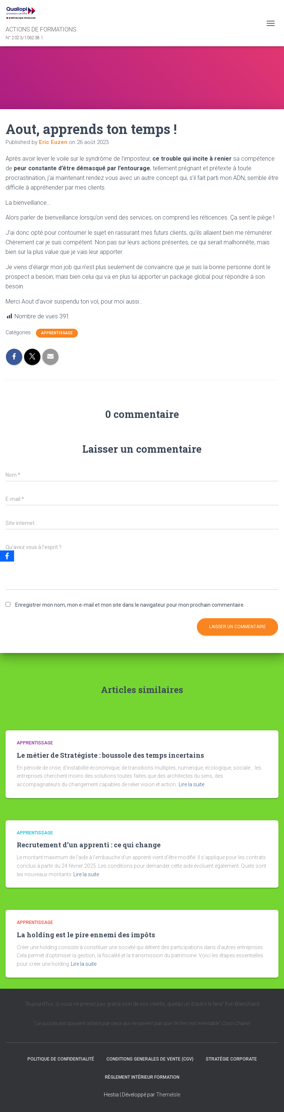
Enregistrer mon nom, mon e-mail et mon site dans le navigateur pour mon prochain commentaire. (130, 605)
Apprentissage (57, 333)
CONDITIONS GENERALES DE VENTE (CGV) (150, 1059)
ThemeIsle (168, 1095)
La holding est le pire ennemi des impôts (86, 934)
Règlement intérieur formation (142, 1077)
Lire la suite (191, 784)
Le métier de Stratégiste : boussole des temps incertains (110, 755)
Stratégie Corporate (231, 1059)
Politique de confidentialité (60, 1059)
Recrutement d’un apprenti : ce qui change (89, 844)
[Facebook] (7, 556)
